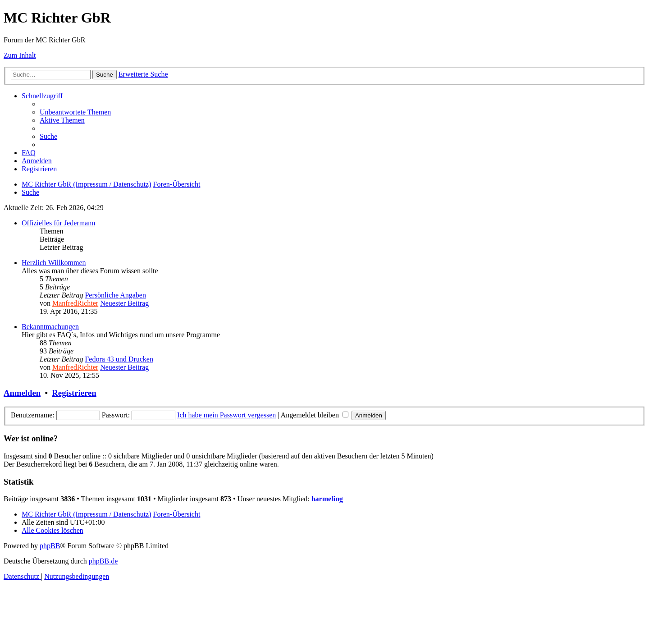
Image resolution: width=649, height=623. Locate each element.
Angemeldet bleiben (314, 415)
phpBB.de (103, 561)
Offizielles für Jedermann (58, 223)
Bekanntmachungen (50, 326)
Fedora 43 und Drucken (119, 359)
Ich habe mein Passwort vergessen (226, 415)
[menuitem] (75, 112)
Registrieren (74, 393)
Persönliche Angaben (115, 295)
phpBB (50, 546)
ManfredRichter (75, 303)
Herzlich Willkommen (54, 262)
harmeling (327, 499)
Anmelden (22, 393)
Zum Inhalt (20, 55)
